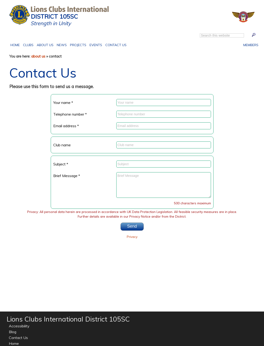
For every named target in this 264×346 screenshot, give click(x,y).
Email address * (66, 125)
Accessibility (19, 326)
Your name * (63, 102)
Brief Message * (66, 175)
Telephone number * (70, 114)
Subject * (60, 164)
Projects (77, 44)
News (62, 45)
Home (15, 44)
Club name (62, 145)
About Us (44, 44)
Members (251, 44)
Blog (12, 331)
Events (95, 44)
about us (38, 56)
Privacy (132, 237)
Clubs (28, 44)
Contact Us (115, 44)
